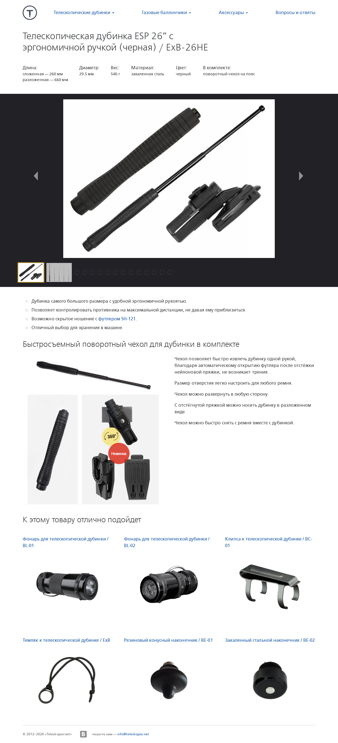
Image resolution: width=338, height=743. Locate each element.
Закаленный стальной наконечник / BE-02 (270, 640)
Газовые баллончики (164, 12)
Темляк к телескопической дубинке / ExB (66, 640)
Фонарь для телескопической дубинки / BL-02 (167, 542)
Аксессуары (231, 12)
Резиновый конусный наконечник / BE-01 (168, 640)
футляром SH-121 (117, 318)
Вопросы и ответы (295, 12)
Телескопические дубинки (82, 12)
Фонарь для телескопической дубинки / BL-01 (66, 542)
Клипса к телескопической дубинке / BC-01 (268, 542)
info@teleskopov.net (133, 734)
